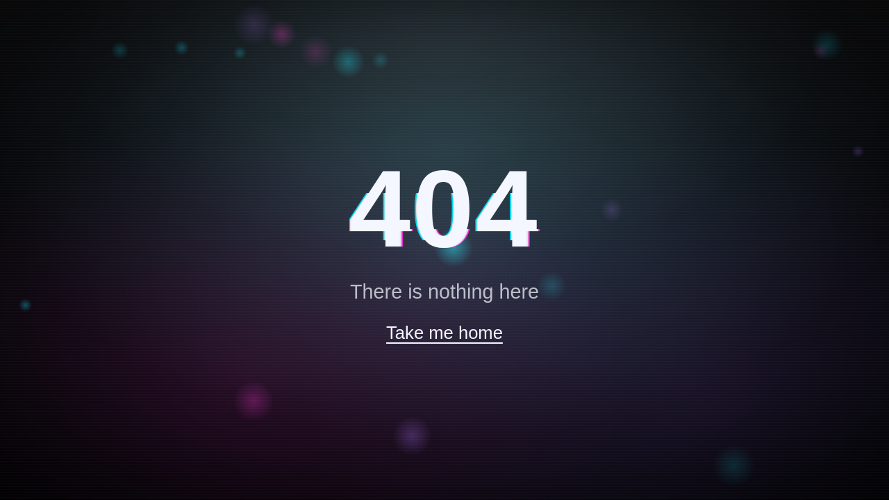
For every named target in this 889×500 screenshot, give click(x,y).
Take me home (444, 332)
